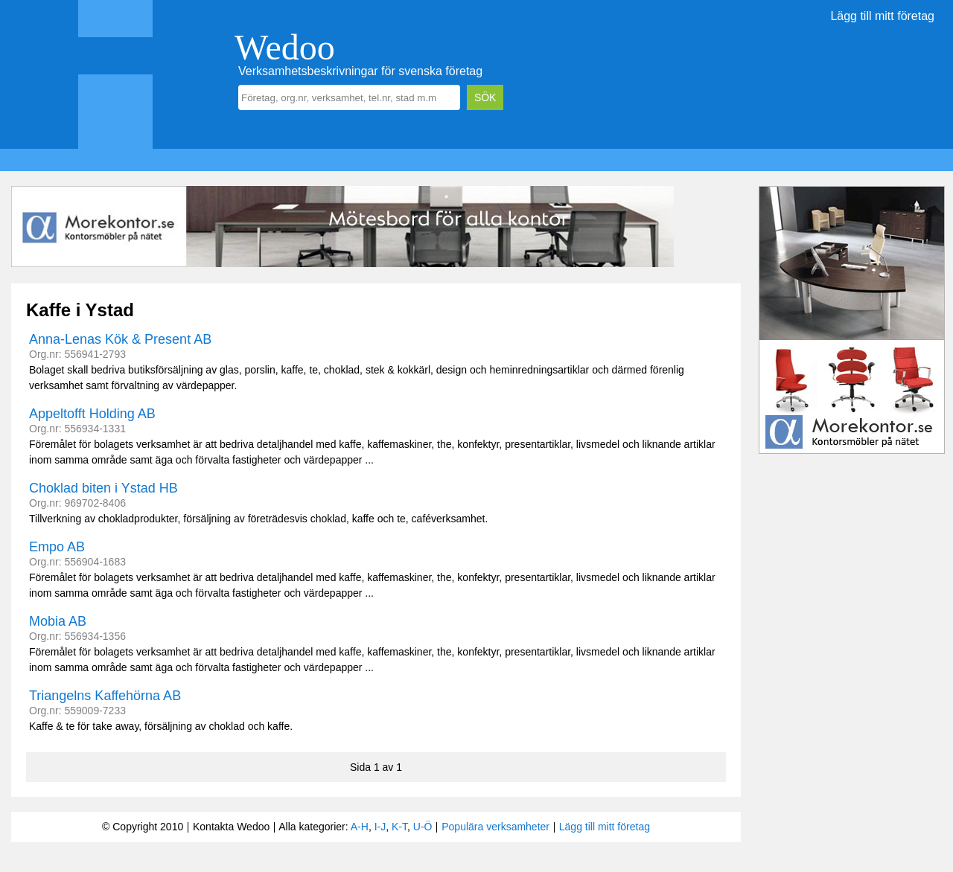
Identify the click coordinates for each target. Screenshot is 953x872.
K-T (399, 827)
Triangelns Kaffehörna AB (105, 695)
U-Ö (423, 827)
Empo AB (57, 546)
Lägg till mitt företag (882, 16)
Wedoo (285, 47)
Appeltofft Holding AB (92, 413)
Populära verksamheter (495, 827)
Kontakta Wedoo (231, 827)
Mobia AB (57, 621)
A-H (360, 827)
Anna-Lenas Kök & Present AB (120, 339)
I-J (380, 827)
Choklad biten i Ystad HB (103, 488)
